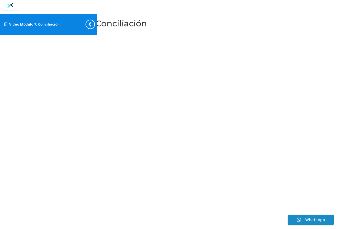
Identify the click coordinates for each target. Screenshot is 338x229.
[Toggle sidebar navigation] (95, 24)
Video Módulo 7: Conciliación (34, 24)
